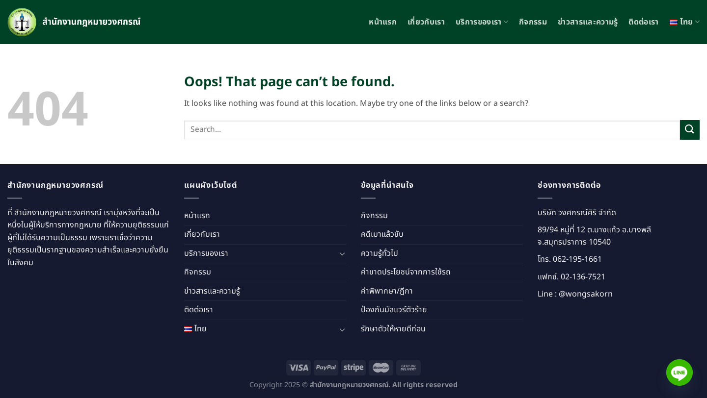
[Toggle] (342, 253)
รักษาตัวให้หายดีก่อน (393, 329)
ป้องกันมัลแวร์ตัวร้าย (394, 310)
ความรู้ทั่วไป (379, 253)
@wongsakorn (586, 294)
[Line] (679, 372)
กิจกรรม (533, 22)
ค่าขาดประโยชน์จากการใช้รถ (406, 272)
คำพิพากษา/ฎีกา (387, 291)
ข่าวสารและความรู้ (588, 22)
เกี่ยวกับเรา (426, 22)
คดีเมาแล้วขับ (382, 234)
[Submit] (690, 129)
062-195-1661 (577, 259)
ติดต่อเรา (643, 22)
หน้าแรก (383, 22)
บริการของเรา (482, 22)
